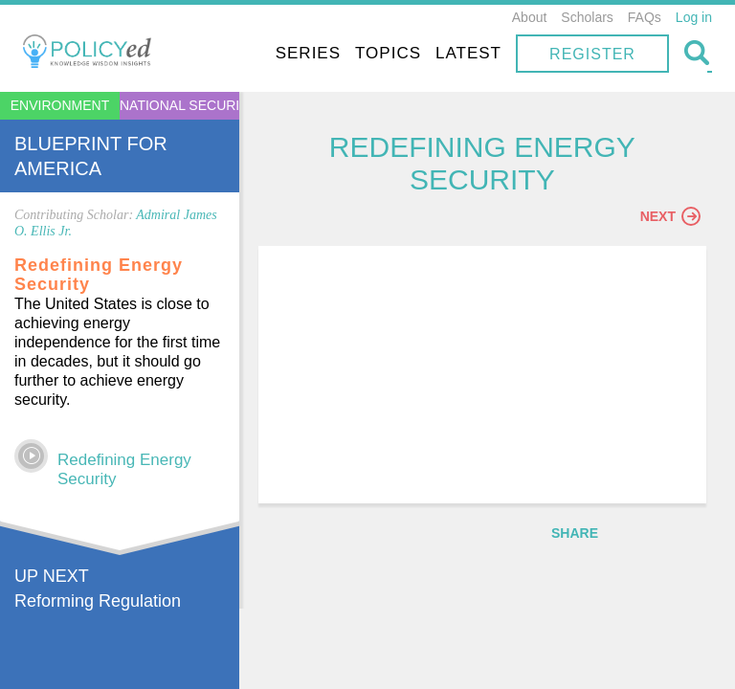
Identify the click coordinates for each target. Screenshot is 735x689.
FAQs (644, 17)
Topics (388, 53)
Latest (468, 53)
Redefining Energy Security (124, 469)
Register (592, 54)
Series (308, 53)
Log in (694, 17)
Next (670, 217)
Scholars (586, 17)
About (529, 17)
